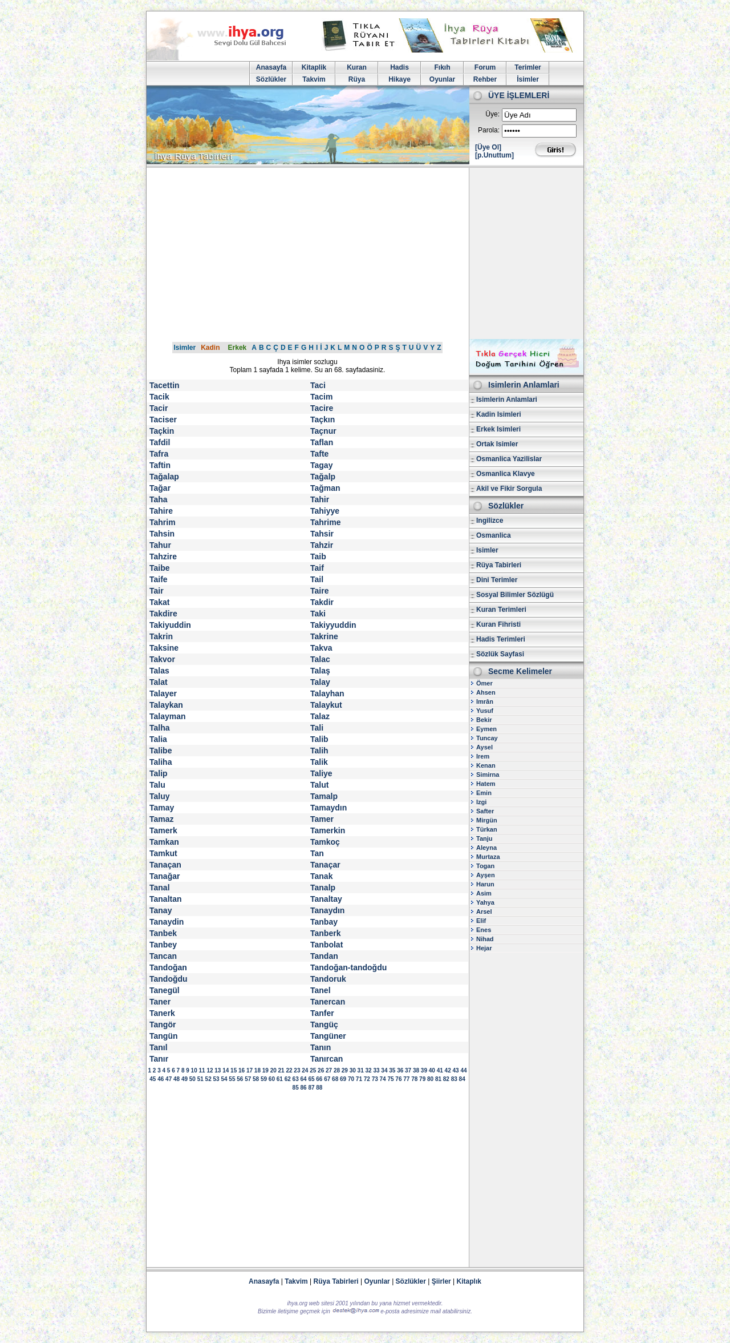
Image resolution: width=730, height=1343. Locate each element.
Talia (158, 739)
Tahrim (162, 522)
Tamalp (324, 796)
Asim (484, 893)
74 (383, 1079)
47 (168, 1079)
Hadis (399, 67)
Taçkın (322, 419)
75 (390, 1079)
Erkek (237, 348)
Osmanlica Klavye (505, 474)
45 (152, 1079)
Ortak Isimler (497, 444)
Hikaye (399, 79)
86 (303, 1087)
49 (184, 1079)
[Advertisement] (365, 253)
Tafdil (159, 442)
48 (176, 1079)
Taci (318, 385)
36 (400, 1070)
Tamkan (164, 841)
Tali (316, 727)
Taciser (163, 419)
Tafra (158, 453)
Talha (159, 727)
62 (288, 1079)
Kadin (210, 348)
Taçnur (323, 430)
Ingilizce (489, 521)
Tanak (321, 876)
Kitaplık (469, 1281)
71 (359, 1079)
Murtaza (488, 856)
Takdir (322, 602)
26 (321, 1070)
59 (264, 1079)
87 (311, 1087)
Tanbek (163, 933)
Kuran (357, 67)
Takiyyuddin (333, 625)
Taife (158, 579)
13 (217, 1070)
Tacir (158, 408)
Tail (316, 579)
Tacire (321, 408)
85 (296, 1087)
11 (201, 1070)
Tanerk (162, 1013)
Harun (485, 884)
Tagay (321, 465)
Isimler (184, 348)
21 (281, 1070)
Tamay (161, 807)
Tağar (160, 488)
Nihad (485, 938)
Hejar (484, 948)
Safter (485, 811)
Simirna (487, 774)
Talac (320, 659)
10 (194, 1070)
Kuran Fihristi (498, 624)
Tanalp (322, 887)
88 (319, 1087)
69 (343, 1079)
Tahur (160, 545)
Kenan (486, 765)
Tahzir (321, 545)
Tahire (161, 510)
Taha (158, 499)
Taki (318, 613)
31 (361, 1070)
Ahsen (486, 692)
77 (406, 1079)
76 (398, 1079)
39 (424, 1070)
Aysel (484, 747)
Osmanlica (493, 535)
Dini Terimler (496, 580)
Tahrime (325, 522)
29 (345, 1070)
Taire (319, 590)
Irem (482, 756)
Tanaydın (327, 910)
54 (224, 1079)
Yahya (485, 902)
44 (463, 1070)
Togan (485, 865)
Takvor (162, 659)
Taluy (159, 796)
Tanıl (158, 1047)
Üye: (492, 114)
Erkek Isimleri (498, 429)
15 (233, 1070)
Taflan (321, 442)
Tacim (321, 396)
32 (369, 1070)
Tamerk (163, 830)
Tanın (320, 1047)
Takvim (313, 79)
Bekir (484, 719)
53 (216, 1079)
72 (367, 1079)
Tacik (159, 396)
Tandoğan (168, 967)
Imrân (484, 701)
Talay (320, 682)
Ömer (484, 683)
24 (305, 1070)
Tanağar (164, 876)
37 (408, 1070)
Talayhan (327, 693)
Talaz (320, 716)
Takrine (324, 636)
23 (297, 1070)
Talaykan (166, 704)
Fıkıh (442, 67)
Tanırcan (326, 1058)
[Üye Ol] (488, 147)
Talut (319, 784)
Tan (317, 853)
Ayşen (485, 875)
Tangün (163, 1035)
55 (232, 1079)
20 (273, 1070)
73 (375, 1079)
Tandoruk (328, 978)
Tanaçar (325, 864)
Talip (158, 773)
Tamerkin (327, 830)
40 (432, 1070)
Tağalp (322, 476)
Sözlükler (271, 79)
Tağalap (164, 476)
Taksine (164, 647)
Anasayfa (271, 67)
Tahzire (163, 556)
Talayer (163, 693)
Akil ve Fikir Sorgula (509, 489)
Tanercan (327, 1001)
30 (353, 1070)
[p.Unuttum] (494, 155)
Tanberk (325, 933)
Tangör (162, 1024)
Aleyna (486, 847)
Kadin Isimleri (498, 414)
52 (208, 1079)
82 (446, 1079)
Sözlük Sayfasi (500, 654)
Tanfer (322, 1013)
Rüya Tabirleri (498, 565)
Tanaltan (165, 899)
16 (241, 1070)
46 (160, 1079)
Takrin (161, 636)
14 (225, 1070)
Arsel (484, 911)
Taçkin (161, 430)
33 (376, 1070)
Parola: (489, 130)
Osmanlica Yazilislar (509, 459)
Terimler (527, 67)
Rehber (485, 79)
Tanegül (164, 990)
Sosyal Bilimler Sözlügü (515, 595)
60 (272, 1079)
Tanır (158, 1058)
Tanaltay (326, 899)
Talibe (160, 750)
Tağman (325, 488)
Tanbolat (326, 944)
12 (209, 1070)
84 (462, 1079)
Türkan (486, 829)
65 (311, 1079)
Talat (158, 682)
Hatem (486, 783)
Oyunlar (442, 79)
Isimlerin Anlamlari (506, 400)
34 (384, 1070)
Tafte (319, 453)
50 (192, 1079)
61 (280, 1079)
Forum (485, 67)
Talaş (320, 670)
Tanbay (324, 921)
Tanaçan (165, 864)
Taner (160, 1001)
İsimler (528, 79)
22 (289, 1070)
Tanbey (163, 944)
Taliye (321, 773)
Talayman (167, 716)
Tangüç (324, 1024)
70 (351, 1079)
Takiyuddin (170, 625)
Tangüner (328, 1035)
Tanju (484, 838)
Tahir (319, 499)
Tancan (163, 956)
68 (335, 1079)
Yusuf (484, 710)
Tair (156, 590)
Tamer (322, 819)
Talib (319, 739)
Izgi (481, 801)
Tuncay (487, 738)
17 (249, 1070)
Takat (159, 602)
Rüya (356, 79)
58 (256, 1079)
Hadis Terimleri (500, 639)
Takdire (163, 613)
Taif (317, 567)
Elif (481, 920)
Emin (484, 792)
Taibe (159, 567)
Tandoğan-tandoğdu (348, 967)
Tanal (159, 887)
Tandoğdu (168, 978)
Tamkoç (325, 841)
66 (319, 1079)
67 (327, 1079)
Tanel (320, 990)
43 (455, 1070)
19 (265, 1070)
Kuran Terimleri (501, 610)
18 (257, 1070)
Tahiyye (324, 510)
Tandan (324, 956)
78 (414, 1079)
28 (337, 1070)
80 (430, 1079)
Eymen (486, 728)
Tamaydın (328, 807)
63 (296, 1079)
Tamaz (161, 819)
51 (200, 1079)
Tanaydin (166, 921)
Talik (319, 762)
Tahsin (162, 533)
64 (303, 1079)
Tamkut (163, 853)
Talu (157, 784)
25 (313, 1070)
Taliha (160, 762)
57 (248, 1079)
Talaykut (326, 704)
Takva (321, 647)
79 (422, 1079)
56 (240, 1079)
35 (392, 1070)
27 (329, 1070)
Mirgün (486, 820)
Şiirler (441, 1281)
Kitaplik (314, 67)
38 (416, 1070)
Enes (483, 929)
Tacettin (164, 385)
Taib (318, 556)
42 (448, 1070)
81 (438, 1079)
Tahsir (322, 533)
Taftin (160, 465)
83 (454, 1079)
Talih (319, 750)
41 (440, 1070)
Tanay (160, 910)
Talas (159, 670)
